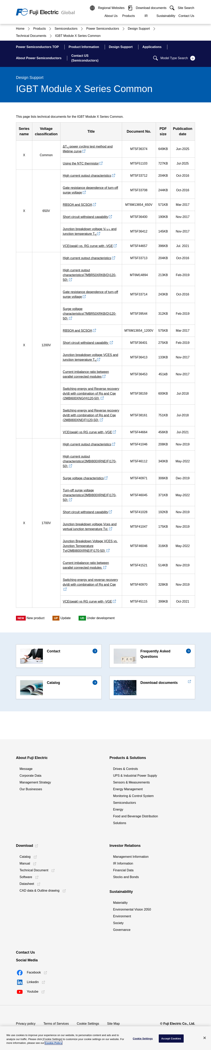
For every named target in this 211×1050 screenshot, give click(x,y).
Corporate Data (30, 775)
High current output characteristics (87, 175)
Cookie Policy (53, 1042)
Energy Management (128, 789)
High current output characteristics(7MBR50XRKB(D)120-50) (89, 275)
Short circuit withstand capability (85, 217)
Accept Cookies (171, 1038)
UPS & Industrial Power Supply (135, 775)
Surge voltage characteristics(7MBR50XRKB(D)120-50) (89, 313)
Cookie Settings (88, 1023)
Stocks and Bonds (126, 877)
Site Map (113, 1023)
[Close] (204, 1037)
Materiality (120, 902)
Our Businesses (31, 789)
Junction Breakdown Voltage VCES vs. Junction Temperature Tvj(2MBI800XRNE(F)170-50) (90, 545)
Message (26, 769)
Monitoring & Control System (133, 796)
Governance (121, 929)
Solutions (119, 823)
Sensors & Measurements (131, 782)
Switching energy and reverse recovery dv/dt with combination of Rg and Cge (90, 582)
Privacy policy (25, 1023)
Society (118, 923)
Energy (118, 809)
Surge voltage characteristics (83, 478)
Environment (122, 916)
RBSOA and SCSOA (77, 204)
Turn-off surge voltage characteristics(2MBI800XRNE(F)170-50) (89, 495)
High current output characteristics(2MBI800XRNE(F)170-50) (89, 461)
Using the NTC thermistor (81, 163)
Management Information (131, 856)
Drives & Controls (125, 769)
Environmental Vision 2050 (132, 909)
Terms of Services (56, 1023)
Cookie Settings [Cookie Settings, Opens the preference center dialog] (143, 1038)
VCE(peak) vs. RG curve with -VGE (88, 246)
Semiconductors (124, 802)
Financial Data (123, 870)
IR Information (123, 863)
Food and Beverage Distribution (135, 816)
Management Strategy (35, 782)
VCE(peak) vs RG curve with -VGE (87, 432)
